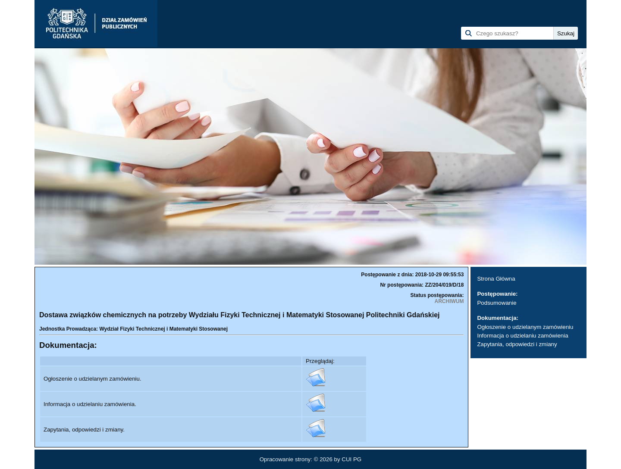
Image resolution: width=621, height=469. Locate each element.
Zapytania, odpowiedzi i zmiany (517, 344)
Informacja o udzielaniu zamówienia (522, 335)
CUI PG (351, 459)
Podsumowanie (496, 303)
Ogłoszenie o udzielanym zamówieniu (525, 327)
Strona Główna (496, 278)
